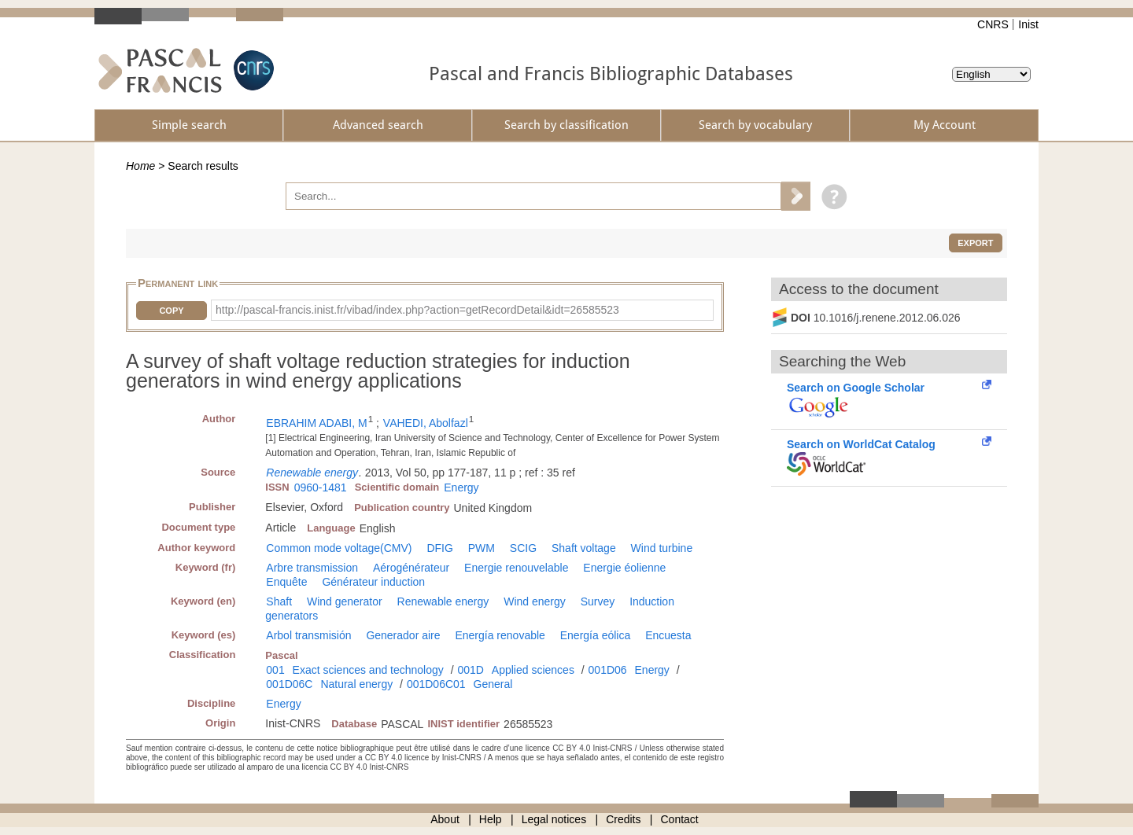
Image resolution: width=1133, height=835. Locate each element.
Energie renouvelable (516, 567)
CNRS (993, 24)
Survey (598, 601)
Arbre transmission (312, 567)
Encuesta (668, 635)
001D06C (289, 684)
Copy (171, 310)
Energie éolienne (624, 567)
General (493, 684)
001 (275, 670)
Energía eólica (595, 635)
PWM (481, 548)
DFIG (439, 548)
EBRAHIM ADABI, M (316, 423)
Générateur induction (373, 582)
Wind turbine (662, 548)
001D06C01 (436, 684)
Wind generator (344, 601)
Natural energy (356, 684)
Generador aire (403, 635)
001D (470, 670)
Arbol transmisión (308, 635)
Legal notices (554, 819)
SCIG (523, 548)
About (444, 819)
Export (975, 243)
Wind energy (535, 601)
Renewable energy (312, 472)
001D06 (608, 670)
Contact (680, 819)
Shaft (279, 601)
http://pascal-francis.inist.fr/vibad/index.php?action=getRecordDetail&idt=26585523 (417, 309)
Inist (1028, 24)
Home (140, 166)
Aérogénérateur (411, 567)
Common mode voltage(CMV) (338, 548)
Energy (461, 487)
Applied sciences (533, 670)
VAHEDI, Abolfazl (425, 423)
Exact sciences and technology (368, 670)
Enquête (286, 582)
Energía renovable (499, 635)
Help (490, 819)
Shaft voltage (584, 548)
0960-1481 (320, 487)
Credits (623, 819)
